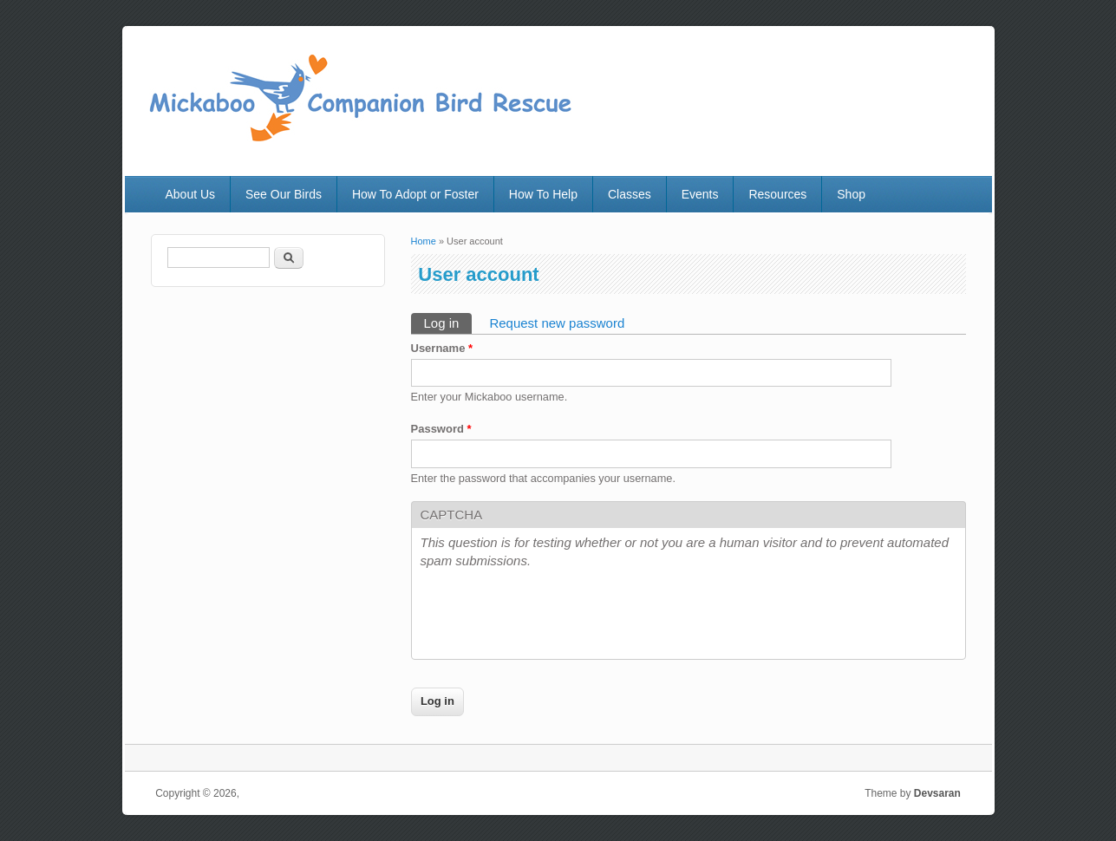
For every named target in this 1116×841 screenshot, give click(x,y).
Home (423, 241)
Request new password (556, 323)
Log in (448, 321)
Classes (629, 194)
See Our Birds (283, 194)
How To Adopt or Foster (415, 194)
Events (700, 194)
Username (442, 348)
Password (441, 428)
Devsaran (937, 793)
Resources (777, 194)
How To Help (543, 194)
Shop (851, 194)
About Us (190, 194)
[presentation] (552, 616)
